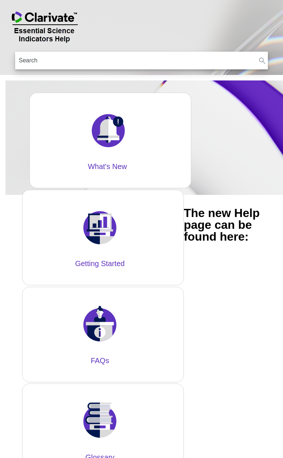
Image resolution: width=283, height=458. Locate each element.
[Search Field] (141, 60)
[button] (262, 60)
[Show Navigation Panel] (273, 26)
